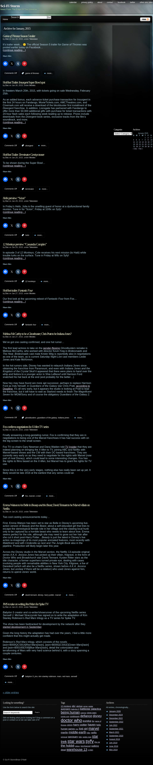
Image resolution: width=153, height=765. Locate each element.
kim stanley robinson (47, 676)
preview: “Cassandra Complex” (25, 244)
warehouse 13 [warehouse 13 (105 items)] (77, 749)
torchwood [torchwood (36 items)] (86, 746)
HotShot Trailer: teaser (23, 154)
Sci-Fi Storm (10, 6)
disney (40, 595)
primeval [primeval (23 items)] (64, 737)
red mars (66, 676)
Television (33, 39)
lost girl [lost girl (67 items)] (83, 728)
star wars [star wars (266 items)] (76, 741)
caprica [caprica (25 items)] (83, 713)
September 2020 (116, 736)
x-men (38, 496)
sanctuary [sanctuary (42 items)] (73, 736)
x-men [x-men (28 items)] (90, 750)
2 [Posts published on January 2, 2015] (148, 138)
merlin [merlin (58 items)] (64, 732)
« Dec (135, 149)
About (100, 2)
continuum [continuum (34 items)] (75, 716)
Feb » (141, 149)
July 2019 (113, 743)
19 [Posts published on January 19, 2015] (137, 144)
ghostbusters (30, 418)
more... (50, 73)
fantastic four (30, 325)
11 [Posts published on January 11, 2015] (134, 142)
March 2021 (114, 732)
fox (26, 496)
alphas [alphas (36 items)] (79, 706)
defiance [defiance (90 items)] (86, 716)
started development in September (22, 627)
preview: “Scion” (14, 198)
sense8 (74, 676)
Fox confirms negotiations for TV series (26, 427)
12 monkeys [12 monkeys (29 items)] (66, 706)
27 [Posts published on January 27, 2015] (140, 146)
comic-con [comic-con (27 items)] (65, 716)
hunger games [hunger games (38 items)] (68, 729)
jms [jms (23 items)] (77, 729)
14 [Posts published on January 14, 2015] (143, 142)
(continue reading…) (14, 50)
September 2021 (116, 729)
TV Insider (71, 447)
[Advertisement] (133, 74)
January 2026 (115, 711)
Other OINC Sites (146, 2)
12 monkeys (30, 281)
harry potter (49, 595)
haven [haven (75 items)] (92, 724)
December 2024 (116, 715)
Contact (110, 2)
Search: (15, 17)
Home (5, 19)
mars (59, 676)
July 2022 (113, 725)
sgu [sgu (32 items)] (80, 737)
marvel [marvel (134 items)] (93, 728)
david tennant (31, 595)
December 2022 (116, 718)
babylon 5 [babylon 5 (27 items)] (75, 709)
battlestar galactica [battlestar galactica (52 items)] (90, 709)
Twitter (132, 2)
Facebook (121, 2)
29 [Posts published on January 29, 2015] (146, 146)
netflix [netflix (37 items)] (94, 733)
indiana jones (63, 418)
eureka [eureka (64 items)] (87, 720)
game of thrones (32, 73)
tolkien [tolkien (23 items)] (77, 746)
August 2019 (114, 739)
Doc (7, 39)
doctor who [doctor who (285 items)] (71, 720)
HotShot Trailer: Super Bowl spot (24, 82)
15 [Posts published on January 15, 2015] (146, 142)
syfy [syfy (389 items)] (89, 741)
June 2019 (113, 746)
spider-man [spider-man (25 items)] (87, 737)
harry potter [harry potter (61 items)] (80, 724)
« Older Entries (11, 692)
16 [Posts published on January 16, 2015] (149, 142)
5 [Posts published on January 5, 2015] (136, 140)
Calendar (73, 2)
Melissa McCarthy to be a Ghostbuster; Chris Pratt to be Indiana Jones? (37, 334)
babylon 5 (29, 676)
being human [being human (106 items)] (70, 712)
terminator (29, 189)
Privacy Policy (87, 2)
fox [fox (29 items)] (93, 721)
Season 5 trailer (19, 36)
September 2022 (116, 722)
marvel (32, 496)
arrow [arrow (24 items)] (85, 706)
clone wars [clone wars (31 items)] (92, 713)
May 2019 (113, 750)
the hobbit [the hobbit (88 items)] (67, 745)
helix (27, 235)
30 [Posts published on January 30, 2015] (149, 146)
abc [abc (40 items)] (74, 706)
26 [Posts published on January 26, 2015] (137, 146)
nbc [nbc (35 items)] (88, 733)
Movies (32, 85)
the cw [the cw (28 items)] (97, 742)
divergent (29, 145)
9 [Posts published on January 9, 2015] (148, 140)
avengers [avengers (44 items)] (66, 709)
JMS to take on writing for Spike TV (26, 604)
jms (36, 676)
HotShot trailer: (18, 290)
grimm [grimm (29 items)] (70, 725)
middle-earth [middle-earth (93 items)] (77, 732)
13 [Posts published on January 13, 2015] (140, 142)
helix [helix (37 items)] (98, 725)
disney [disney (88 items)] (97, 716)
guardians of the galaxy (47, 418)
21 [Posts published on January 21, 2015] (143, 144)
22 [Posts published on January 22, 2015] (146, 144)
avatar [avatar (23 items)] (90, 706)
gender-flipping (51, 348)
